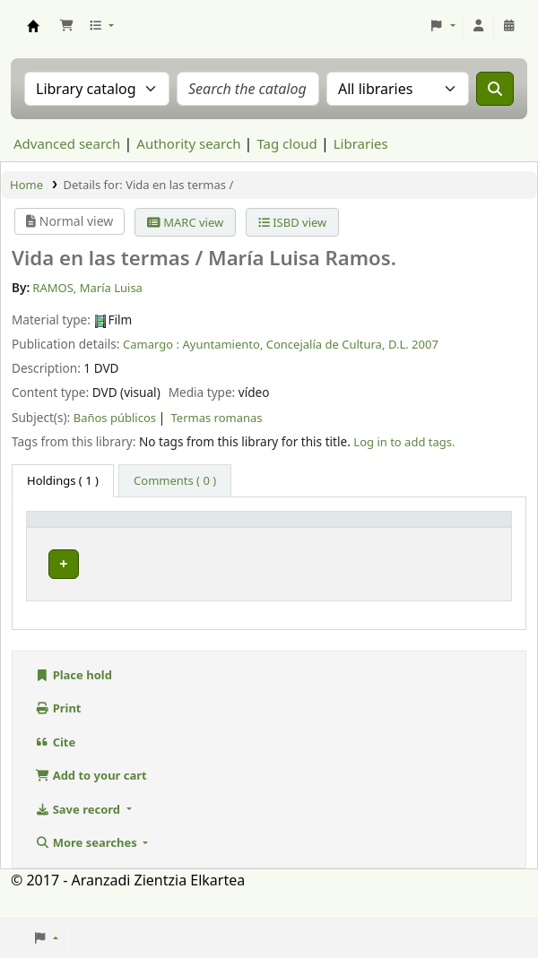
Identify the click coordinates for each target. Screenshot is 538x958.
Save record (79, 836)
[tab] (174, 481)
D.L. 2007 (413, 344)
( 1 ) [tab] (63, 480)
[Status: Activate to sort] (475, 535)
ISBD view (292, 222)
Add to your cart (91, 802)
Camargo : (151, 344)
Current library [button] (167, 535)
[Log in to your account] (478, 26)
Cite (55, 769)
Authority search (188, 143)
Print (58, 735)
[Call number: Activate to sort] (347, 535)
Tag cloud (286, 143)
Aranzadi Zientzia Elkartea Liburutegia (33, 26)
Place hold (73, 702)
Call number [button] (299, 543)
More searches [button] (87, 869)
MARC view (185, 222)
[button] (66, 26)
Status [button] (465, 543)
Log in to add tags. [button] (404, 442)
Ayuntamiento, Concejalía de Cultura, (283, 344)
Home (26, 185)
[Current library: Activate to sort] (196, 535)
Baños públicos (115, 418)
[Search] (495, 89)
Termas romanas (217, 418)
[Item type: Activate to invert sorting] (82, 535)
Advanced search (66, 143)
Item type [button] (63, 543)
